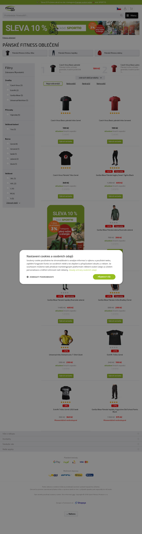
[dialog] (71, 267)
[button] (40, 277)
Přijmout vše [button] (103, 277)
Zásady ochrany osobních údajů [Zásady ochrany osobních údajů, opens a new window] (83, 269)
